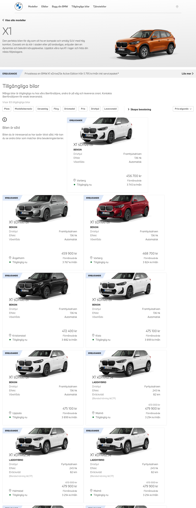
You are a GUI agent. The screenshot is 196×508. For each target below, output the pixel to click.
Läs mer (188, 74)
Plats (6, 108)
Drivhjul (95, 108)
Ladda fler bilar (98, 486)
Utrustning (42, 108)
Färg (56, 108)
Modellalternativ (23, 108)
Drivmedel (69, 108)
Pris (83, 108)
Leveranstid (110, 108)
